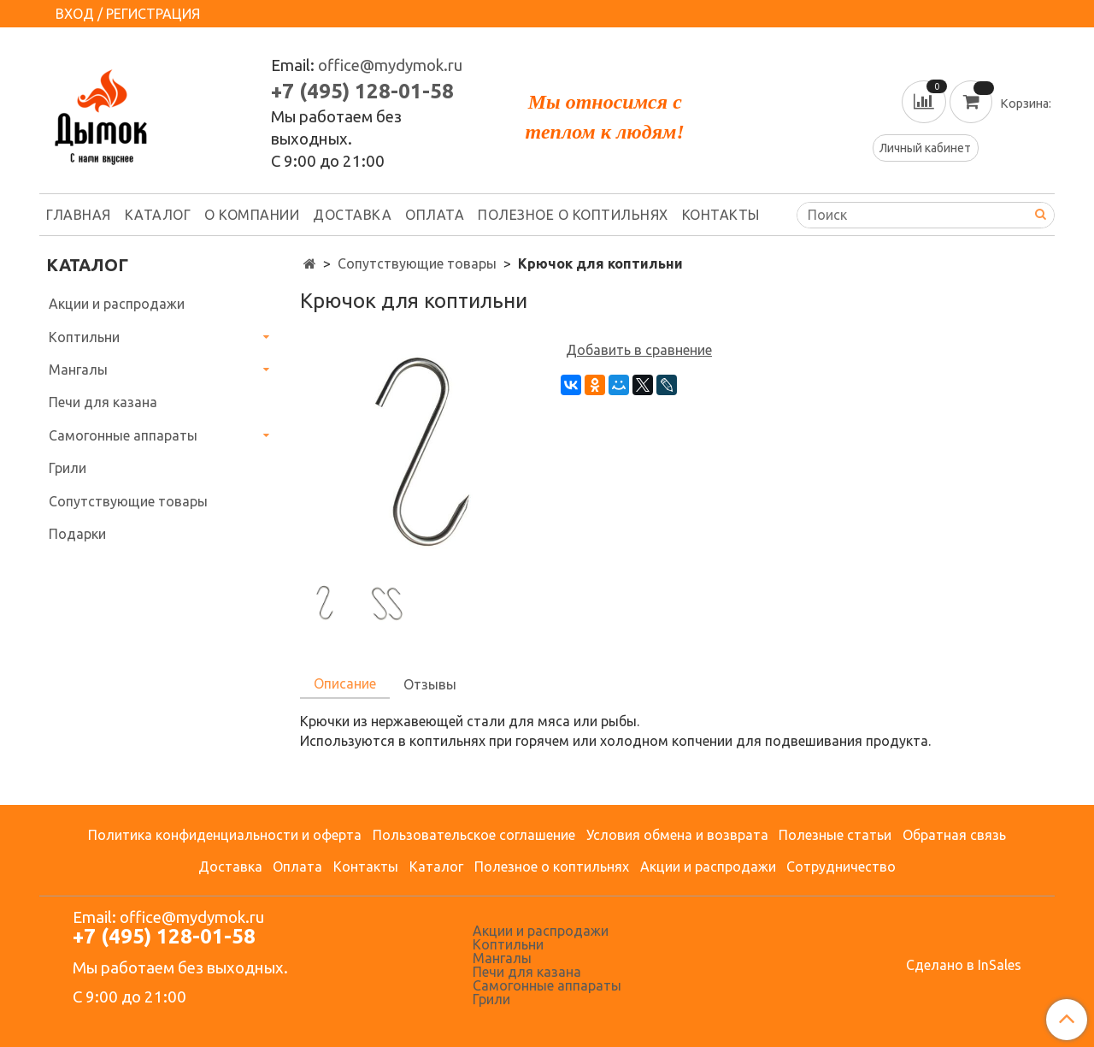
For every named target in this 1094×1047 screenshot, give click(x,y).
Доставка (352, 214)
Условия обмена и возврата (677, 835)
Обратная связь (954, 835)
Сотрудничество (841, 866)
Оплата (434, 214)
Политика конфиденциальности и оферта (225, 835)
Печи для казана (103, 402)
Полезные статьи (835, 835)
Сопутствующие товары (417, 263)
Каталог (158, 214)
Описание (345, 683)
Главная (78, 214)
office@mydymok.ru (390, 65)
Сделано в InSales (963, 965)
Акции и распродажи (117, 303)
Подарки (77, 533)
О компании (251, 214)
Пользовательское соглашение (474, 835)
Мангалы (78, 369)
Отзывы (429, 684)
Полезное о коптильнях (573, 214)
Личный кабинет (925, 148)
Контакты (721, 214)
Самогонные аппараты (123, 435)
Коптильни (84, 337)
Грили (67, 468)
